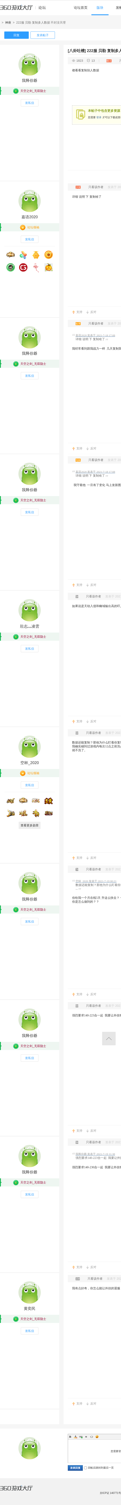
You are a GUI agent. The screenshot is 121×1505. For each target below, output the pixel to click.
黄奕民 (29, 1308)
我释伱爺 (29, 80)
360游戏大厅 (21, 1490)
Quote (86, 1437)
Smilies (97, 1437)
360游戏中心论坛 (25, 9)
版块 (100, 7)
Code (91, 1437)
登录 (98, 117)
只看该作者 (95, 187)
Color (75, 1437)
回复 (17, 35)
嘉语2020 (29, 217)
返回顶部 (109, 1038)
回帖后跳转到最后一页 (99, 1467)
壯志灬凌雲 (29, 626)
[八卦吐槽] (77, 51)
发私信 (29, 103)
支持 (79, 312)
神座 (8, 22)
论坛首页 (81, 7)
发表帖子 (43, 35)
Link (81, 1437)
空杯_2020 (29, 763)
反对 (93, 312)
